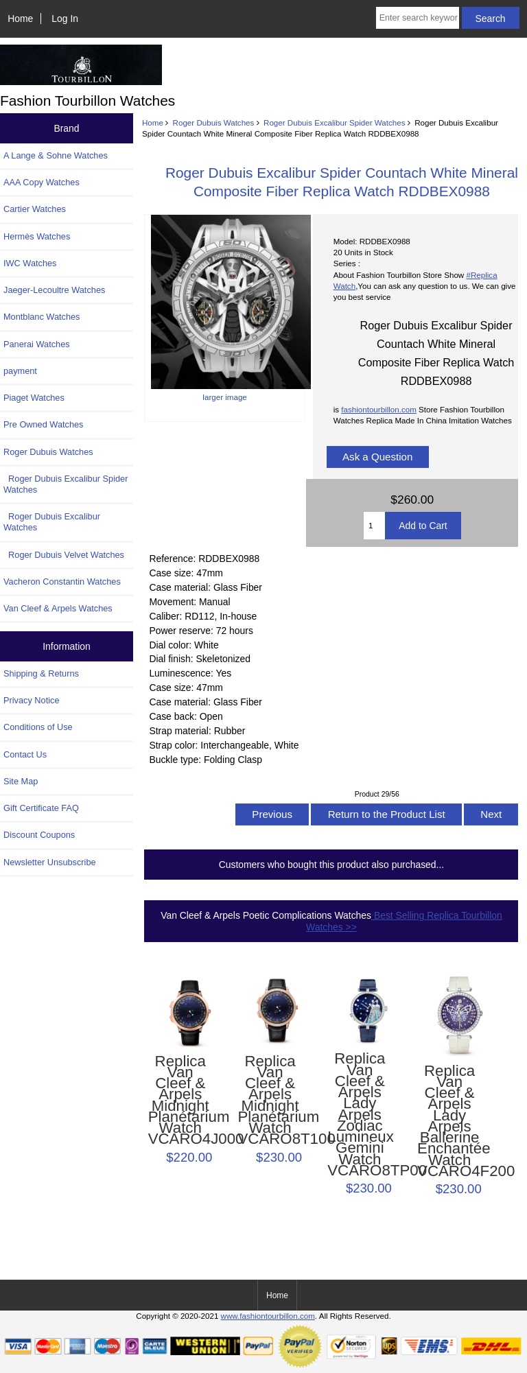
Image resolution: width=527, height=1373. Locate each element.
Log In (64, 18)
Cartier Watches (34, 209)
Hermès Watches (36, 236)
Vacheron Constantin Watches (62, 581)
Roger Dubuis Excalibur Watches (51, 521)
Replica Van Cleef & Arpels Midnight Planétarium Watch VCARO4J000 (180, 1100)
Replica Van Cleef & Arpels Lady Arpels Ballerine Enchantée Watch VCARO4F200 (449, 1121)
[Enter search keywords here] (417, 18)
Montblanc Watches (41, 317)
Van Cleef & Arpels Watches (58, 608)
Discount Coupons (39, 835)
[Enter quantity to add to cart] (374, 525)
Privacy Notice (31, 700)
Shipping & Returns (41, 673)
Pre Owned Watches (43, 424)
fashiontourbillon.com (379, 409)
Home (20, 18)
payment (20, 371)
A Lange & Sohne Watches (55, 155)
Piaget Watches (34, 397)
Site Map (20, 781)
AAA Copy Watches (41, 182)
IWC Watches (29, 263)
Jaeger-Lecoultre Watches (54, 290)
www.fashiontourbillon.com (268, 1315)
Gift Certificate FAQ (41, 808)
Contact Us (25, 754)
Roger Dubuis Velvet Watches (63, 555)
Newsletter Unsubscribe (49, 862)
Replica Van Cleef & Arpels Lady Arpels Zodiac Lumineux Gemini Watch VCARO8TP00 (359, 1114)
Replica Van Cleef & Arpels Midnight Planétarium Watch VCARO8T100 (269, 1100)
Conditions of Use (38, 727)
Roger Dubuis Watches (214, 122)
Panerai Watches (36, 344)
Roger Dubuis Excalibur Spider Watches (334, 122)
